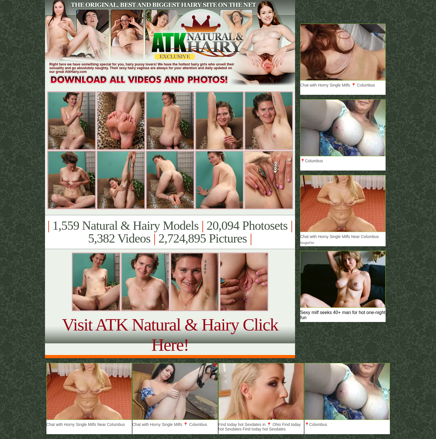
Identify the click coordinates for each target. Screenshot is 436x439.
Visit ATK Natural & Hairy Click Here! (170, 334)
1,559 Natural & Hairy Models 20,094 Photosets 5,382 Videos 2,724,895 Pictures (169, 232)
